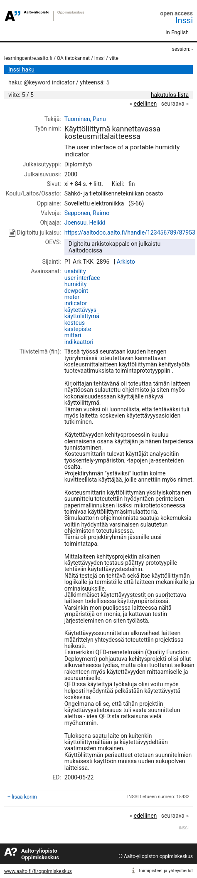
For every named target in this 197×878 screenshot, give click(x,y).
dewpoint (76, 290)
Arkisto (126, 261)
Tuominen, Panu (85, 119)
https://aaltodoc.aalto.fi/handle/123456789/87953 (129, 232)
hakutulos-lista (170, 95)
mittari (72, 335)
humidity (75, 284)
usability (75, 271)
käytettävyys (80, 310)
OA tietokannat (73, 58)
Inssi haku (21, 69)
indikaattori (79, 342)
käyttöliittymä (81, 316)
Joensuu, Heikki (84, 222)
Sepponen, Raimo (86, 213)
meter (71, 297)
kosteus (74, 322)
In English (177, 32)
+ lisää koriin (22, 797)
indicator (75, 303)
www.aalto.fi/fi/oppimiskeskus (38, 871)
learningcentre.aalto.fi (28, 58)
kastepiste (77, 329)
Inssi (184, 20)
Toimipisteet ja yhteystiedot (165, 870)
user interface (82, 278)
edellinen (145, 103)
